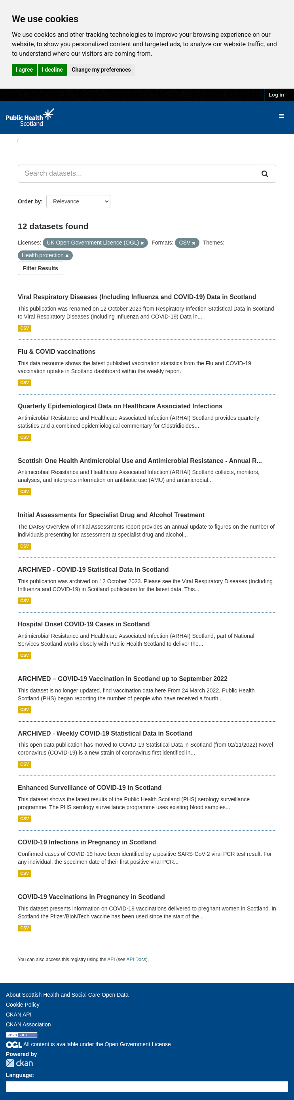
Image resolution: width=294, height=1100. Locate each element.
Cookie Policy (23, 1004)
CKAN (19, 1063)
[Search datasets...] (136, 174)
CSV (24, 328)
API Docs (136, 959)
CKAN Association (28, 1024)
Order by (29, 201)
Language (19, 1075)
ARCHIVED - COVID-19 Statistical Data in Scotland (93, 569)
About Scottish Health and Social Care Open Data (67, 995)
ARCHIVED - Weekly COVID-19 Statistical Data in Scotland (105, 733)
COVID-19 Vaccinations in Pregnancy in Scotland (91, 896)
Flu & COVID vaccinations (56, 351)
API (111, 959)
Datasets (37, 141)
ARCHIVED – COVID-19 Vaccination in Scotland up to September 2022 (123, 678)
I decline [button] (52, 69)
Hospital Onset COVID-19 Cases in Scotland (84, 624)
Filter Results (40, 268)
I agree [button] (24, 69)
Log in (276, 95)
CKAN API (19, 1014)
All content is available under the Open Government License (88, 1044)
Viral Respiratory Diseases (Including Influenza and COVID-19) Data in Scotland (137, 297)
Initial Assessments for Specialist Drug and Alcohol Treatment (111, 515)
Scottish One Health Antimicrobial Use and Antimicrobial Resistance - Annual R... (140, 460)
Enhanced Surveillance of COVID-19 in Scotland (90, 787)
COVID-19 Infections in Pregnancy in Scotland (87, 842)
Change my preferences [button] (101, 69)
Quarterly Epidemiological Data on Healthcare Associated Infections (120, 406)
